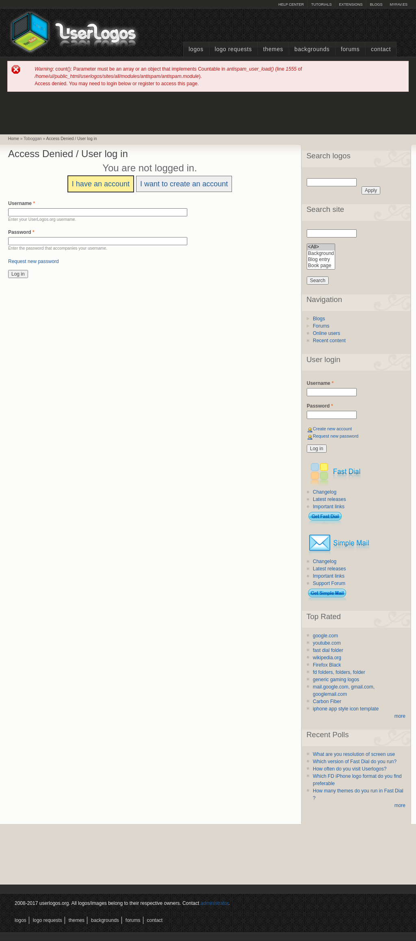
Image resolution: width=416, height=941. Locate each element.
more (399, 716)
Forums (350, 49)
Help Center (291, 4)
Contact (381, 49)
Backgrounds (312, 49)
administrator (215, 903)
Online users (326, 333)
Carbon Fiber (327, 701)
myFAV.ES (398, 4)
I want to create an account (184, 184)
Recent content (329, 340)
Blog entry (321, 260)
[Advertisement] (208, 112)
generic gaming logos (336, 679)
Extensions (350, 4)
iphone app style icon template (346, 709)
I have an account (101, 184)
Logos (195, 49)
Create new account (332, 428)
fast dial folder (328, 650)
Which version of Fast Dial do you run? (354, 761)
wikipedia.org (327, 657)
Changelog (324, 492)
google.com (325, 636)
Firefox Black (327, 665)
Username (21, 203)
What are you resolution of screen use (354, 754)
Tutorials (321, 4)
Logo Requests (233, 49)
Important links (328, 506)
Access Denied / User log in (71, 138)
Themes (273, 49)
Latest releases (329, 499)
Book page (321, 266)
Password (21, 232)
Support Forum (329, 583)
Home (13, 138)
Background (321, 253)
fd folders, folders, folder (339, 672)
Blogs (376, 4)
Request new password (33, 261)
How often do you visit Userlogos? (349, 769)
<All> (321, 247)
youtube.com (327, 643)
